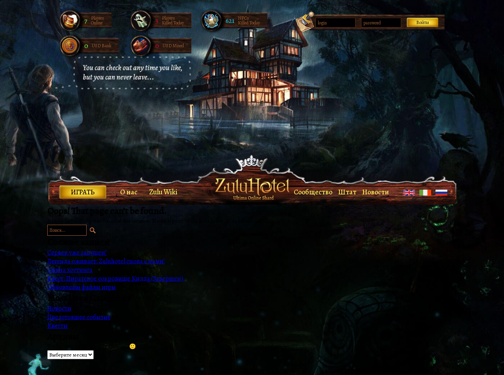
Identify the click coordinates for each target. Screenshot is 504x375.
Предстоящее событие (79, 317)
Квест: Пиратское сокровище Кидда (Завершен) (115, 278)
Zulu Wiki (163, 192)
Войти (422, 22)
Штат (347, 192)
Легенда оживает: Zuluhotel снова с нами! (106, 261)
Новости (375, 192)
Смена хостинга (70, 270)
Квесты (57, 325)
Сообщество (313, 192)
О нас (128, 192)
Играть (82, 192)
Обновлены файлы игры (81, 287)
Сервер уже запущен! (77, 252)
